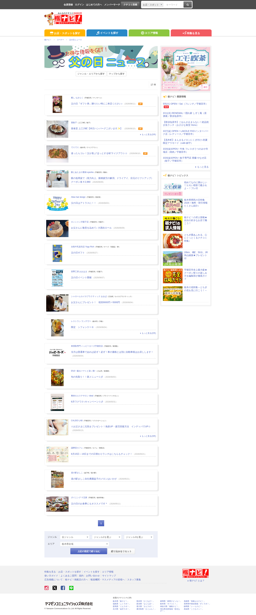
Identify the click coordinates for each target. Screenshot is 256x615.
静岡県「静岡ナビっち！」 (171, 601)
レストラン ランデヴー (81, 321)
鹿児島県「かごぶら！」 (146, 609)
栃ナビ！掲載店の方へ (76, 579)
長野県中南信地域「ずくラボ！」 (197, 604)
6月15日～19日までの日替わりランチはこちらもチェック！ (101, 454)
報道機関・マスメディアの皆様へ (107, 579)
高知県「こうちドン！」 (194, 609)
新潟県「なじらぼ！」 (145, 604)
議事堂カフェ (77, 448)
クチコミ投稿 (130, 4)
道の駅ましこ (77, 473)
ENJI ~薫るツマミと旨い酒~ (83, 371)
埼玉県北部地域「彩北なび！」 (170, 610)
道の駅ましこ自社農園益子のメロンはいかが (94, 478)
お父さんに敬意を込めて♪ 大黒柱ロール (91, 227)
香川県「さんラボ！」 (145, 606)
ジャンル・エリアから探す (91, 73)
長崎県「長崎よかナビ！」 (194, 601)
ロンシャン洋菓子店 (80, 222)
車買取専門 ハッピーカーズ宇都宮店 (87, 346)
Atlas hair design (78, 197)
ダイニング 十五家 (79, 497)
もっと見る (201, 167)
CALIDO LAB (77, 420)
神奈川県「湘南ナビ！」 (170, 606)
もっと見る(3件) (147, 436)
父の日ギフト (78, 252)
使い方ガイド (51, 575)
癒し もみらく (77, 98)
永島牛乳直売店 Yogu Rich (82, 247)
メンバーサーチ (112, 4)
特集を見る (191, 33)
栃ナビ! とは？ (196, 580)
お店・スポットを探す (64, 33)
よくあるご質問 (69, 575)
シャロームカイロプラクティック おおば (89, 296)
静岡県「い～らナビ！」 (194, 606)
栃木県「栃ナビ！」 (121, 601)
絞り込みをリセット (121, 551)
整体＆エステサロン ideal (82, 396)
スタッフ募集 (134, 579)
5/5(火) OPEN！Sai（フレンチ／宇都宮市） (185, 103)
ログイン (79, 4)
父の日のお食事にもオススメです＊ (89, 503)
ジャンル (52, 537)
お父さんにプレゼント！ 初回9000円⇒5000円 (95, 302)
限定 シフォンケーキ (82, 327)
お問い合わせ (93, 575)
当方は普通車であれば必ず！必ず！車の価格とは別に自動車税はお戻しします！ (112, 352)
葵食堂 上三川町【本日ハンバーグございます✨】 (96, 128)
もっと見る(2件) (147, 134)
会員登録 (68, 4)
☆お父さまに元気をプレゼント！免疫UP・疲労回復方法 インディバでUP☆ (111, 426)
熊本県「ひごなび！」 (145, 601)
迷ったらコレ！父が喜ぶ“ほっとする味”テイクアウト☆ (99, 153)
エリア (51, 543)
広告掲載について (53, 579)
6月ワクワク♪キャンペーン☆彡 (87, 401)
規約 (81, 575)
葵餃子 (74, 122)
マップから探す (117, 73)
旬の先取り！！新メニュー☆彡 (87, 376)
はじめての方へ (94, 4)
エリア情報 (149, 33)
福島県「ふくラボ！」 (122, 604)
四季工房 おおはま (79, 271)
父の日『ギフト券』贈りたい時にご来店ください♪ (96, 103)
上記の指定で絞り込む (88, 551)
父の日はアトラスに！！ (83, 203)
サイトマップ (109, 575)
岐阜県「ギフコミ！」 (169, 604)
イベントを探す (107, 33)
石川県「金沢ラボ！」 (122, 609)
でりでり (75, 147)
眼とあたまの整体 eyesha (82, 172)
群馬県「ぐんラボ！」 (122, 606)
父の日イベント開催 (81, 277)
